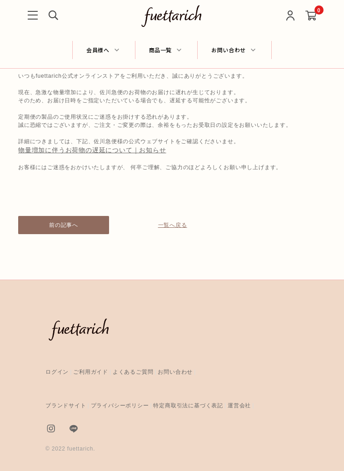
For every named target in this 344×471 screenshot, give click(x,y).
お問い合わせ (228, 50)
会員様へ (98, 50)
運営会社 (239, 405)
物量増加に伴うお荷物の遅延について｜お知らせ (92, 150)
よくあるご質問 (133, 372)
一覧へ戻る (172, 225)
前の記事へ (63, 225)
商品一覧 (160, 50)
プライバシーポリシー (120, 405)
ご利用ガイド (90, 372)
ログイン (57, 372)
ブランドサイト (65, 405)
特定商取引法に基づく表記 (188, 405)
